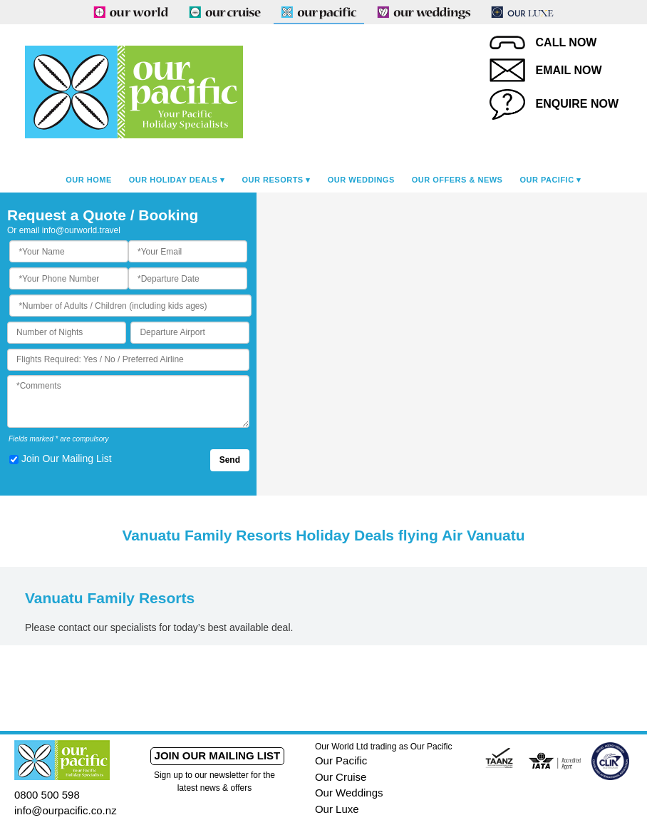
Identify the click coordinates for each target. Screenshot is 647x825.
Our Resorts (273, 179)
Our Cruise (341, 777)
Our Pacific (546, 179)
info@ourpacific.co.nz (65, 810)
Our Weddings (361, 179)
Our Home (89, 179)
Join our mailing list (218, 755)
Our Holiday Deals (173, 179)
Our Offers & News (457, 179)
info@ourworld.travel (81, 230)
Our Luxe (337, 809)
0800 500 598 (47, 795)
